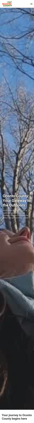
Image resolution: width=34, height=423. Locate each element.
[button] (31, 4)
